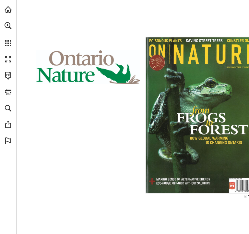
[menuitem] (8, 34)
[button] (8, 26)
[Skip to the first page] (245, 196)
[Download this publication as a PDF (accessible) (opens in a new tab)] (8, 76)
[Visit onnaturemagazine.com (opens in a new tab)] (8, 9)
